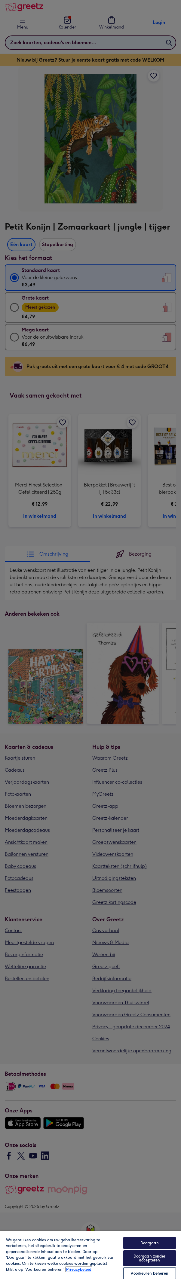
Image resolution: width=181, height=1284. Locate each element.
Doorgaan (149, 1243)
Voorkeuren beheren (149, 1273)
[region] (90, 1257)
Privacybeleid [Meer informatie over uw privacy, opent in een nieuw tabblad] (78, 1269)
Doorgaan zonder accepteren (149, 1258)
